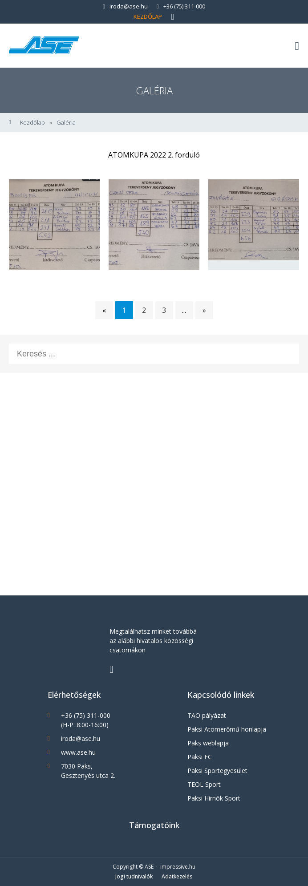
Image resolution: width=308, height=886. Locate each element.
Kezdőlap (148, 16)
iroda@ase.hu (125, 6)
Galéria (66, 122)
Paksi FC (199, 756)
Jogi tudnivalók (134, 876)
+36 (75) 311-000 (181, 6)
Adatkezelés (177, 876)
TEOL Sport (204, 784)
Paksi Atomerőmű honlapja (226, 729)
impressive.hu (177, 866)
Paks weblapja (208, 743)
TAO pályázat (206, 715)
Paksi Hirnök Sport (213, 798)
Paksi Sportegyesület (217, 770)
